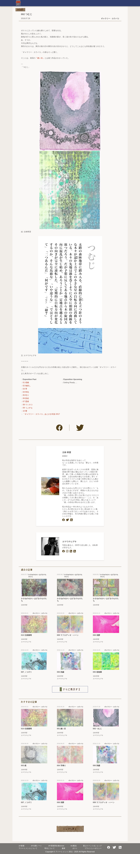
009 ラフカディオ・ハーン (68, 635)
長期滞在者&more (56, 846)
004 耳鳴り (61, 765)
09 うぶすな (28, 408)
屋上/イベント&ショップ (92, 846)
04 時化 (26, 392)
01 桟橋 (26, 382)
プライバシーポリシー (93, 848)
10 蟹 (25, 411)
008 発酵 (96, 635)
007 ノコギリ (26, 672)
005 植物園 (97, 672)
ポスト (75, 848)
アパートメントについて (28, 848)
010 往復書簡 (26, 635)
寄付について (49, 848)
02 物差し (27, 386)
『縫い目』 (40, 58)
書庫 (63, 848)
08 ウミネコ (28, 405)
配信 (74, 846)
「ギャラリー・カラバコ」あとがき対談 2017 (41, 414)
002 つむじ (97, 729)
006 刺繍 (60, 672)
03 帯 (25, 389)
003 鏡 (23, 765)
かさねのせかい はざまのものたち (34, 600)
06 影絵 (26, 398)
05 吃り (26, 395)
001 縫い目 (61, 729)
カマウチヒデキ (69, 541)
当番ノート (36, 846)
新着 (22, 846)
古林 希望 (66, 452)
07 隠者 (26, 401)
